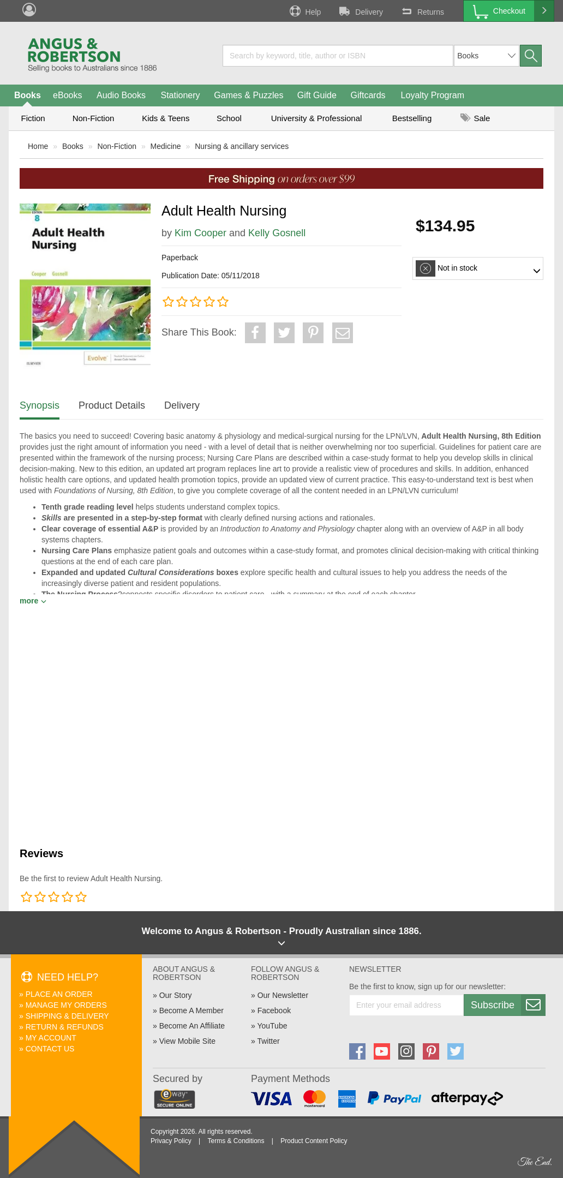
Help (304, 11)
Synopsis (39, 405)
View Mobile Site (187, 1041)
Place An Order (59, 994)
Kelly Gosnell (277, 233)
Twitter (268, 1041)
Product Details (112, 405)
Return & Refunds (65, 1026)
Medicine (166, 146)
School (229, 118)
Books (27, 95)
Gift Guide (317, 95)
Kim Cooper (200, 233)
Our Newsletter (282, 995)
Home (38, 146)
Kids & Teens (165, 118)
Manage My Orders (66, 1005)
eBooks (67, 95)
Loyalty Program (433, 95)
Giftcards (368, 95)
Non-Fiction (94, 118)
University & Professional (316, 118)
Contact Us (50, 1048)
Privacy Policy (171, 1141)
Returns (421, 11)
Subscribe (508, 1005)
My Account (51, 1037)
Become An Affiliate (192, 1025)
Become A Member (191, 1010)
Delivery (360, 11)
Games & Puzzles (248, 95)
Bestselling (412, 118)
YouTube (272, 1025)
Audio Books (121, 95)
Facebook (274, 1010)
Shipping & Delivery (67, 1016)
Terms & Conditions (235, 1141)
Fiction (33, 118)
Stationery (180, 95)
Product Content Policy (313, 1141)
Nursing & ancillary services (242, 146)
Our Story (175, 995)
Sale (475, 118)
